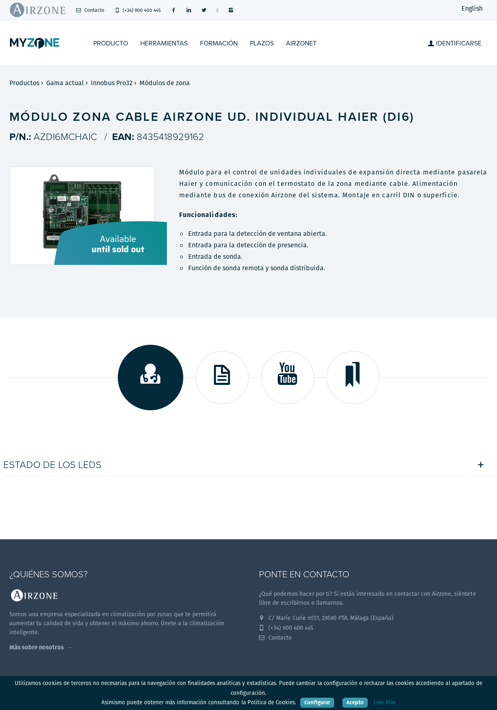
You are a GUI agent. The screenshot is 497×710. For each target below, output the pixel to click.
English (472, 8)
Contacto (90, 10)
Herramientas (164, 43)
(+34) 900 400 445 (138, 10)
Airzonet (301, 43)
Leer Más (384, 702)
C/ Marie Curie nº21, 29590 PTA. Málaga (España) (326, 618)
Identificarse (454, 43)
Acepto (355, 702)
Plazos (262, 43)
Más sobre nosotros (36, 647)
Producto (110, 43)
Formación (219, 43)
